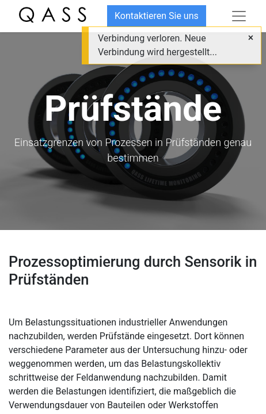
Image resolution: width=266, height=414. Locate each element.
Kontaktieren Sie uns (157, 15)
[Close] (251, 38)
